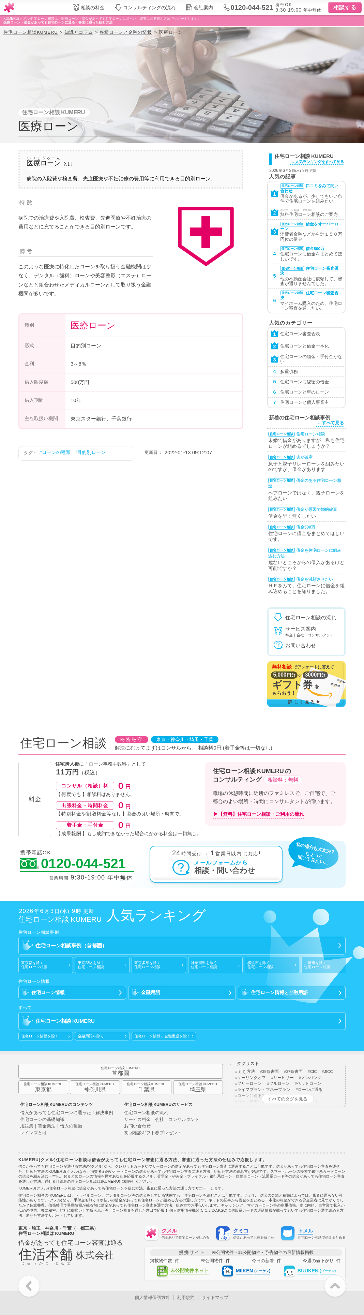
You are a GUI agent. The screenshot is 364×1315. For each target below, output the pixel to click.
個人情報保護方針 (152, 1297)
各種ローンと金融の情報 (126, 32)
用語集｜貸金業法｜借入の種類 (51, 1126)
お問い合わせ (137, 1126)
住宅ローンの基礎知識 (42, 1120)
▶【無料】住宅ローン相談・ (258, 814)
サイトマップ (215, 1297)
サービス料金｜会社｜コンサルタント (161, 1120)
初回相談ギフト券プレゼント (153, 1133)
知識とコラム (78, 32)
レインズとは (33, 1133)
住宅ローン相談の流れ (146, 1113)
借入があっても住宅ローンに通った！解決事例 (66, 1113)
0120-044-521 (73, 864)
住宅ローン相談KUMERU (30, 32)
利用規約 (186, 1297)
